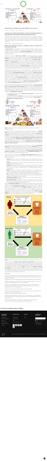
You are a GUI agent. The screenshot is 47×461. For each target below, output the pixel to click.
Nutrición (22, 30)
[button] (1, 4)
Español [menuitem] (4, 333)
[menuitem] (4, 333)
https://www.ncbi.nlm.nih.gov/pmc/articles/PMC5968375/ (15, 293)
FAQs (25, 317)
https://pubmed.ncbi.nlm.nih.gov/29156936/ (19, 282)
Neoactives (3, 320)
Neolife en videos (15, 318)
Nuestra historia (4, 317)
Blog (13, 320)
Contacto (3, 325)
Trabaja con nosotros (4, 323)
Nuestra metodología (5, 318)
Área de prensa (15, 317)
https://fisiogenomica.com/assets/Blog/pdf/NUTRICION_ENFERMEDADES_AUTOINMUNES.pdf (23, 279)
